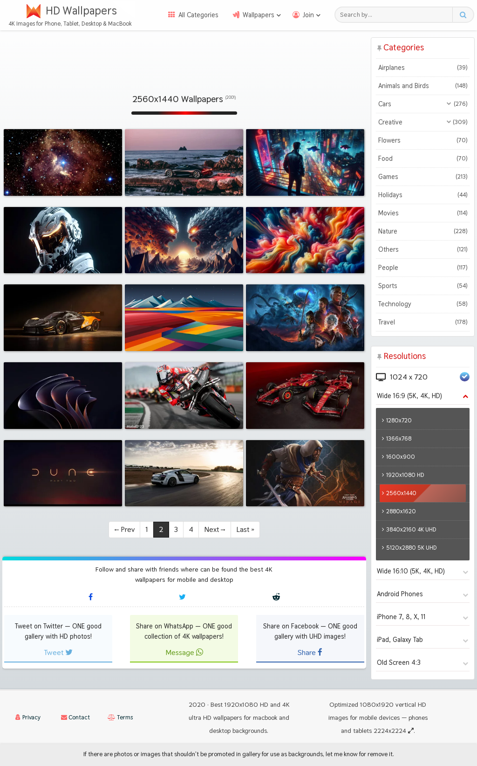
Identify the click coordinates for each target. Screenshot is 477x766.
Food (422, 158)
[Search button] (462, 14)
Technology (422, 304)
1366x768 (398, 438)
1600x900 (400, 457)
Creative (422, 122)
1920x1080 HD (405, 475)
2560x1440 (401, 493)
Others (422, 249)
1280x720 (399, 420)
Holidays (422, 195)
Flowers (422, 140)
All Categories (198, 15)
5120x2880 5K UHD (411, 548)
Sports (422, 286)
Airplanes (422, 67)
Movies (422, 213)
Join (308, 15)
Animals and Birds (422, 86)
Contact (75, 717)
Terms (120, 717)
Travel (422, 322)
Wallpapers (258, 15)
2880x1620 (401, 511)
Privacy (28, 717)
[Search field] (396, 14)
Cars (422, 104)
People (422, 267)
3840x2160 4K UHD (411, 529)
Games (422, 177)
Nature (422, 231)
